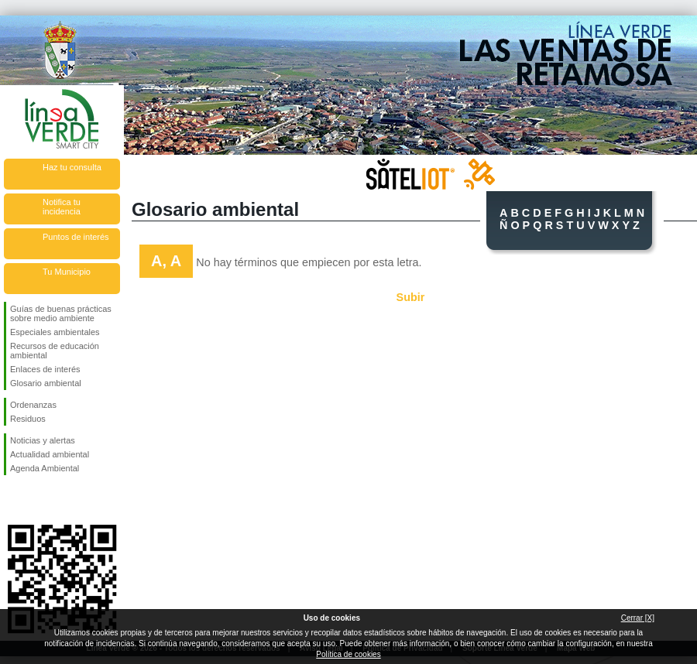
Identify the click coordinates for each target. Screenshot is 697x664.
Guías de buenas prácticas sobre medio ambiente (61, 313)
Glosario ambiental (45, 383)
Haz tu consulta (72, 167)
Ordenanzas (33, 404)
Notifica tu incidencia (62, 206)
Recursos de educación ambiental (54, 350)
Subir (411, 297)
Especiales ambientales (55, 332)
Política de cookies (348, 654)
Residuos (28, 418)
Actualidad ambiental (49, 454)
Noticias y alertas (42, 440)
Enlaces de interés (45, 369)
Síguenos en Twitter (38, 500)
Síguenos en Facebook (13, 500)
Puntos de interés (76, 236)
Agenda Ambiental (44, 468)
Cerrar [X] (637, 618)
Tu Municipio (67, 271)
